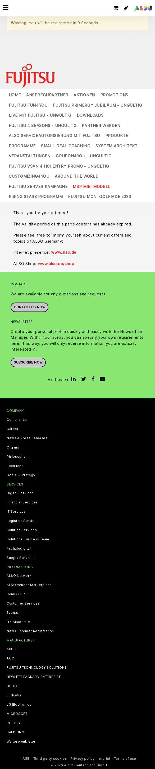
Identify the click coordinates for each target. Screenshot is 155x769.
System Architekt (116, 145)
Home (15, 94)
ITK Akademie (18, 622)
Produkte (116, 135)
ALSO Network (19, 576)
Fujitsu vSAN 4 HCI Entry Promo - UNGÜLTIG (59, 166)
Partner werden (101, 125)
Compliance (17, 420)
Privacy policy (82, 759)
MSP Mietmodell (91, 186)
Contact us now (29, 307)
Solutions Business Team (28, 539)
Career (13, 429)
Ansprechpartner (47, 94)
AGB (26, 759)
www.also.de (63, 252)
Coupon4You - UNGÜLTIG (84, 155)
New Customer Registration (30, 631)
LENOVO (14, 695)
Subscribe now (28, 362)
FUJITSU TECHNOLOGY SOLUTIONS (37, 667)
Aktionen (84, 94)
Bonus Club (16, 594)
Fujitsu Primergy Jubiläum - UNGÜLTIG (97, 105)
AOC (10, 658)
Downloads (90, 115)
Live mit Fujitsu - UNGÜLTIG (40, 115)
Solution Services (22, 530)
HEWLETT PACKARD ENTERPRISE (34, 677)
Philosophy (16, 457)
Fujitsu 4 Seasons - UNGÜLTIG (43, 125)
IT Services (16, 511)
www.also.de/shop (56, 263)
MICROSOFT (17, 714)
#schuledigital (19, 548)
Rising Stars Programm (36, 196)
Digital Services (20, 493)
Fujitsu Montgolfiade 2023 (99, 196)
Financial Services (22, 502)
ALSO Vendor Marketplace (29, 585)
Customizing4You (29, 176)
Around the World (77, 176)
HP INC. (13, 686)
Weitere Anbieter (21, 741)
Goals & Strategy (21, 475)
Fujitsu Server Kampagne (38, 186)
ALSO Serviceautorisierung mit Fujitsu (54, 135)
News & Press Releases (27, 438)
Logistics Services (23, 521)
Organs (13, 447)
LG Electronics (19, 704)
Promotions (114, 94)
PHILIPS (13, 723)
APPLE (12, 649)
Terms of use (125, 759)
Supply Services (21, 558)
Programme (22, 145)
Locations (15, 466)
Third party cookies (50, 759)
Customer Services (23, 603)
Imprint (104, 759)
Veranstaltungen (30, 155)
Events (12, 613)
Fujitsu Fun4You (28, 105)
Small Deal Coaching (65, 145)
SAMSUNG (15, 732)
